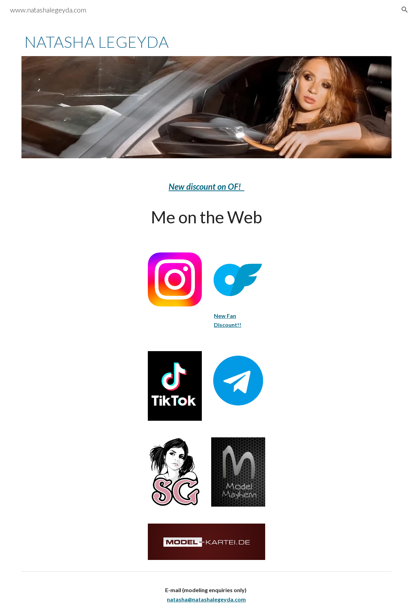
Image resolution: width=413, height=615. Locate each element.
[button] (404, 9)
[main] (206, 42)
